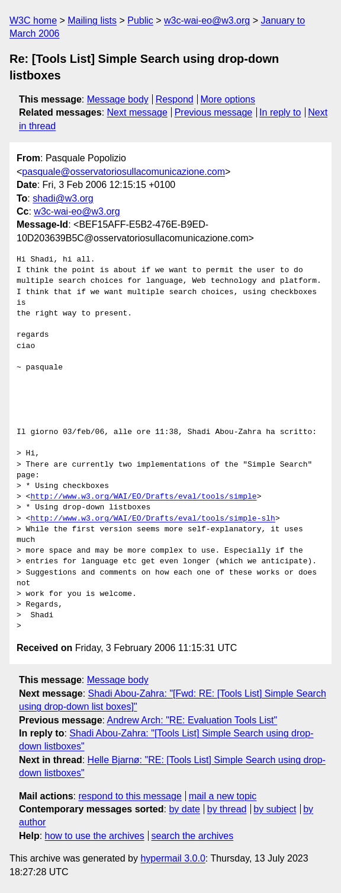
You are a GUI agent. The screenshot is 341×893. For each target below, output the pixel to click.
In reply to (280, 112)
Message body (118, 99)
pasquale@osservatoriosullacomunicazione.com (123, 172)
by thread (227, 809)
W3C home (33, 20)
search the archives (193, 836)
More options (228, 99)
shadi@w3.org (63, 198)
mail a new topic (223, 796)
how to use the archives (94, 836)
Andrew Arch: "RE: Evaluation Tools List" (192, 720)
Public (140, 20)
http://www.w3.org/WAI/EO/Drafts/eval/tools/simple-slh (152, 519)
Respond (175, 99)
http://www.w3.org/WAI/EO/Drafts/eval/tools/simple (143, 497)
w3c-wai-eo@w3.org (207, 20)
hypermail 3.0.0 (172, 858)
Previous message (214, 112)
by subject (274, 809)
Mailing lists (92, 20)
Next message (137, 112)
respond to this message (129, 796)
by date (184, 809)
